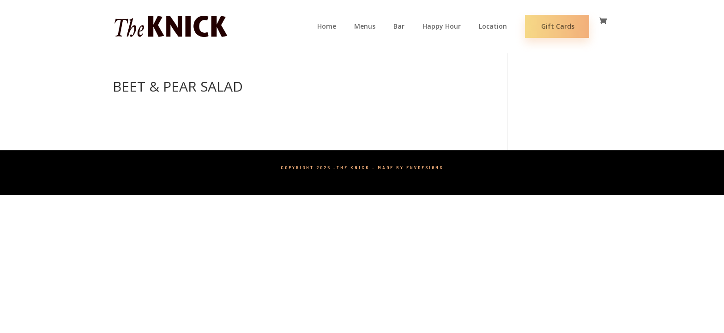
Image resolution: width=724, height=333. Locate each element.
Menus (364, 27)
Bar (398, 27)
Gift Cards (557, 26)
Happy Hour (441, 27)
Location (493, 27)
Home (326, 27)
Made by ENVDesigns (410, 167)
